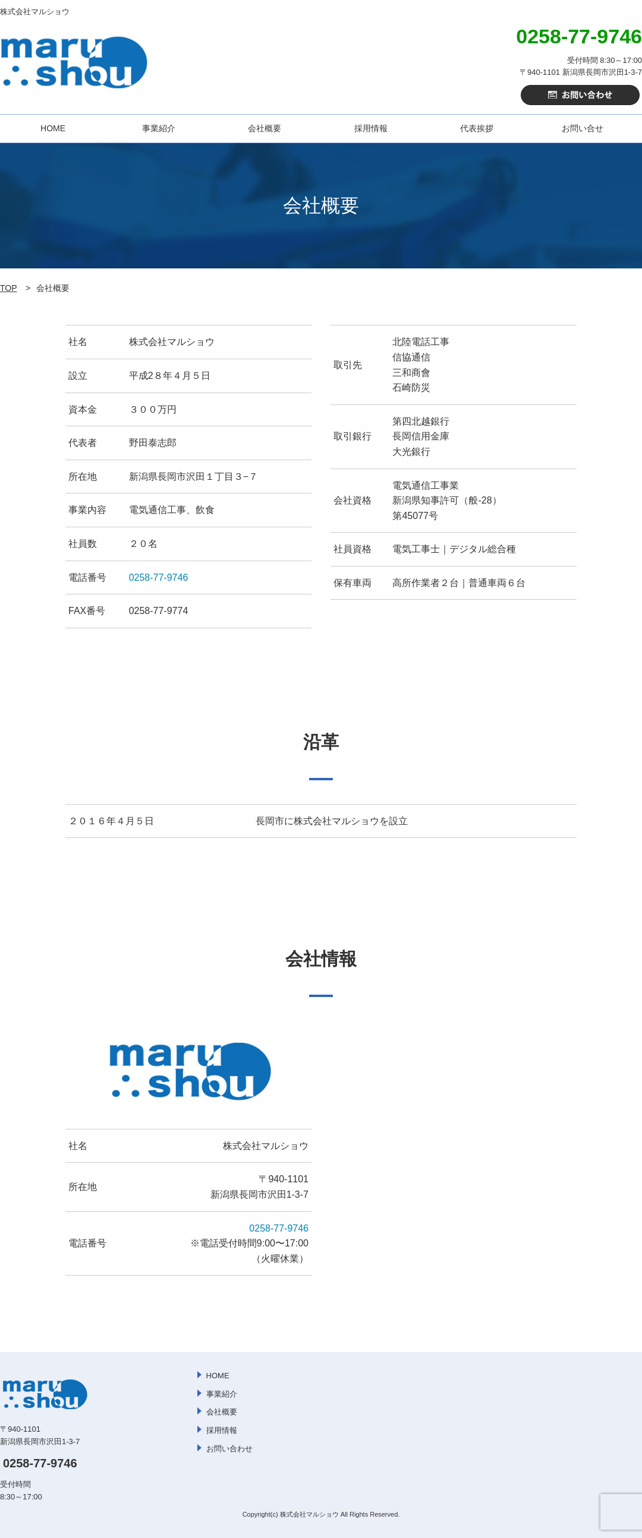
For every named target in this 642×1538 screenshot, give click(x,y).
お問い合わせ (229, 1448)
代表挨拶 (476, 128)
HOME (52, 128)
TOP (8, 288)
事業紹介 (158, 128)
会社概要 (264, 128)
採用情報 (371, 128)
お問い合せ (582, 128)
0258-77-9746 (158, 577)
